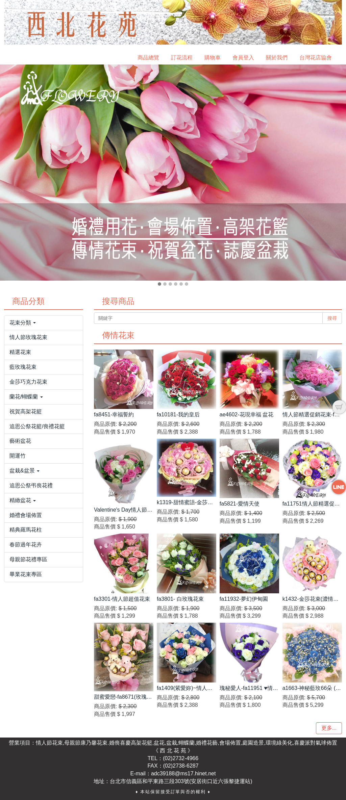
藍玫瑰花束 (22, 367)
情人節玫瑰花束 (28, 337)
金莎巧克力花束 (28, 382)
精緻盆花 (22, 500)
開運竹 (17, 456)
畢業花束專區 (25, 574)
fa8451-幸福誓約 (114, 414)
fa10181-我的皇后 (178, 414)
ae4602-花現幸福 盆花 (246, 414)
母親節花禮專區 (28, 559)
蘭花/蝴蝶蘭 (26, 396)
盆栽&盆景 (24, 470)
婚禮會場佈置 (25, 515)
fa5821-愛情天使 (240, 504)
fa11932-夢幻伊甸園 (244, 599)
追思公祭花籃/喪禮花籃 (37, 426)
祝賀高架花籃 (25, 411)
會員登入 (243, 57)
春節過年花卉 (25, 544)
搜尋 (332, 318)
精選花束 (20, 352)
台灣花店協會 (315, 57)
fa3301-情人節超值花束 (122, 599)
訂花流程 (182, 57)
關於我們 (277, 57)
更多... (329, 728)
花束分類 (22, 323)
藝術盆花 (20, 441)
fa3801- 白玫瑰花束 (180, 599)
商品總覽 (148, 57)
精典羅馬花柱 (25, 530)
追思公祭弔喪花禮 (31, 485)
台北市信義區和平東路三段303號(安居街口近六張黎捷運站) (181, 781)
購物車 (212, 57)
